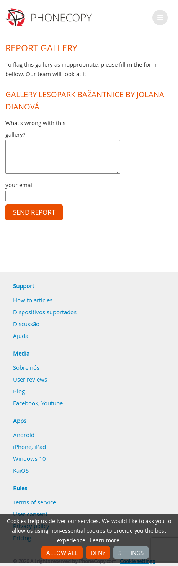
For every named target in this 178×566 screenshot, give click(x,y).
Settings (131, 552)
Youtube (52, 403)
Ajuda (20, 335)
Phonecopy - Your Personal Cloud (50, 17)
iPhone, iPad (29, 446)
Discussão (26, 324)
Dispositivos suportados (45, 312)
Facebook (25, 403)
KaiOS (21, 470)
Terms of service (34, 502)
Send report (34, 212)
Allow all (62, 552)
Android (23, 435)
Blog (19, 391)
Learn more (104, 540)
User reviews (30, 379)
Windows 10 (29, 458)
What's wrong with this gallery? (35, 128)
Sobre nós (26, 367)
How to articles (32, 300)
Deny (98, 552)
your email (19, 185)
